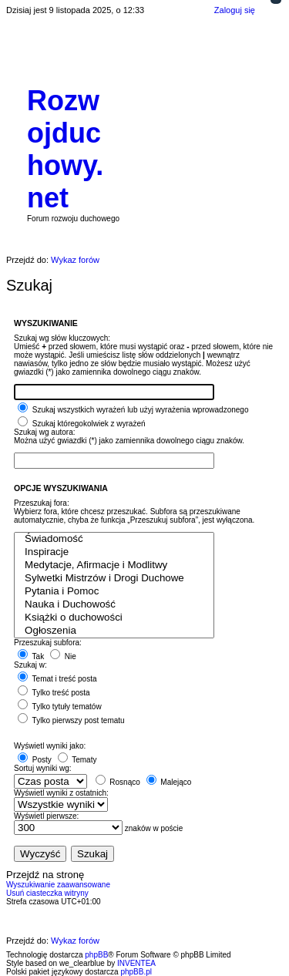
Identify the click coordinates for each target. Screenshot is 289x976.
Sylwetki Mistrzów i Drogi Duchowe (114, 578)
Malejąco (169, 782)
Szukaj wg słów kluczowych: (62, 338)
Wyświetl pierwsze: (46, 816)
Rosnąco (118, 782)
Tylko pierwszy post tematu (71, 720)
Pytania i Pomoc (114, 591)
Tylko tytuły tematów (60, 706)
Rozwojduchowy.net (65, 149)
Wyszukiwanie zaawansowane (58, 884)
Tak (31, 656)
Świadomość (114, 539)
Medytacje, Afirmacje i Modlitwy (114, 565)
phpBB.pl (136, 972)
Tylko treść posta (54, 692)
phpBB (96, 955)
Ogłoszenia (114, 631)
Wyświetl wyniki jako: (50, 746)
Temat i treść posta (57, 679)
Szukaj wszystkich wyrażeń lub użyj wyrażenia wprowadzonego (133, 410)
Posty (35, 760)
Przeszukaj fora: (41, 503)
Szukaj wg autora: (45, 432)
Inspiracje (114, 552)
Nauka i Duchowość (114, 604)
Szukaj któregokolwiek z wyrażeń (82, 423)
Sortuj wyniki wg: (42, 768)
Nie (63, 656)
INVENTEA (136, 963)
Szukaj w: (30, 665)
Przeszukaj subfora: (48, 642)
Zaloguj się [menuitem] (234, 10)
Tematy (77, 760)
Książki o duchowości (114, 617)
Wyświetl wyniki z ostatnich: (61, 793)
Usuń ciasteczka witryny (47, 893)
